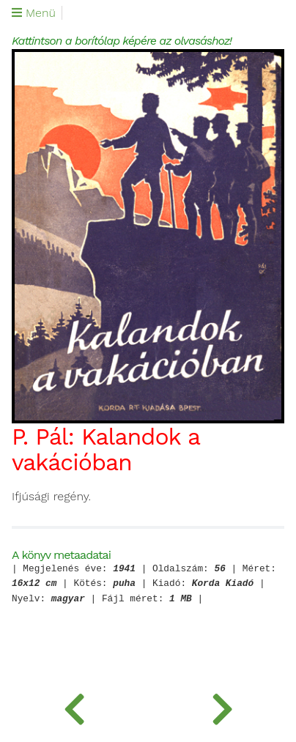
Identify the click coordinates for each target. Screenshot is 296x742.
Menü (34, 13)
